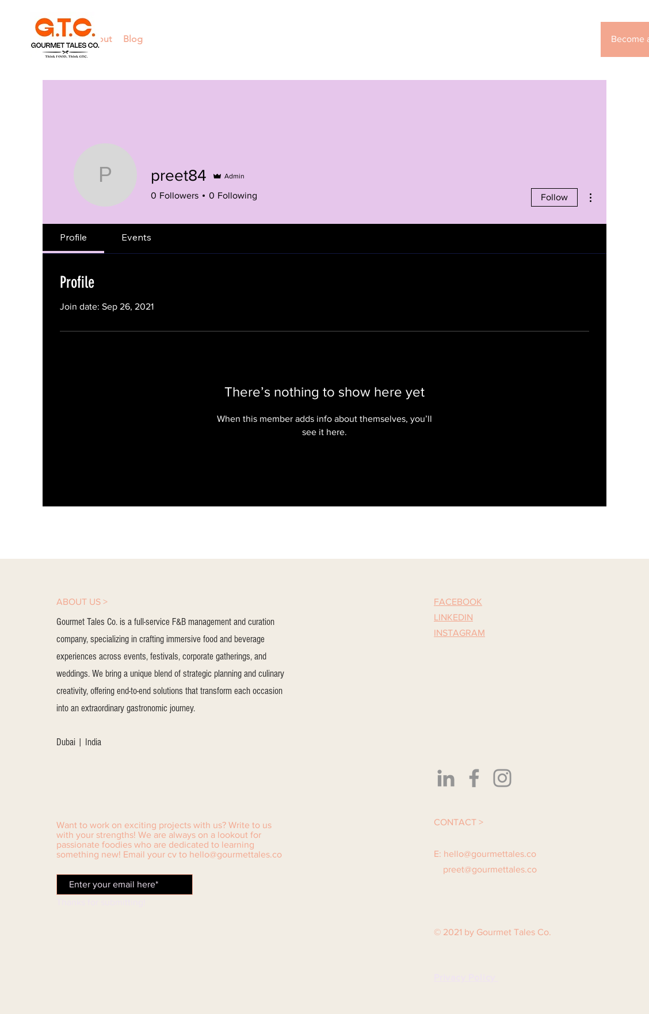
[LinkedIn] (446, 778)
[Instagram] (502, 778)
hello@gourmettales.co (235, 854)
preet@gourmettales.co (490, 869)
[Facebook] (474, 778)
